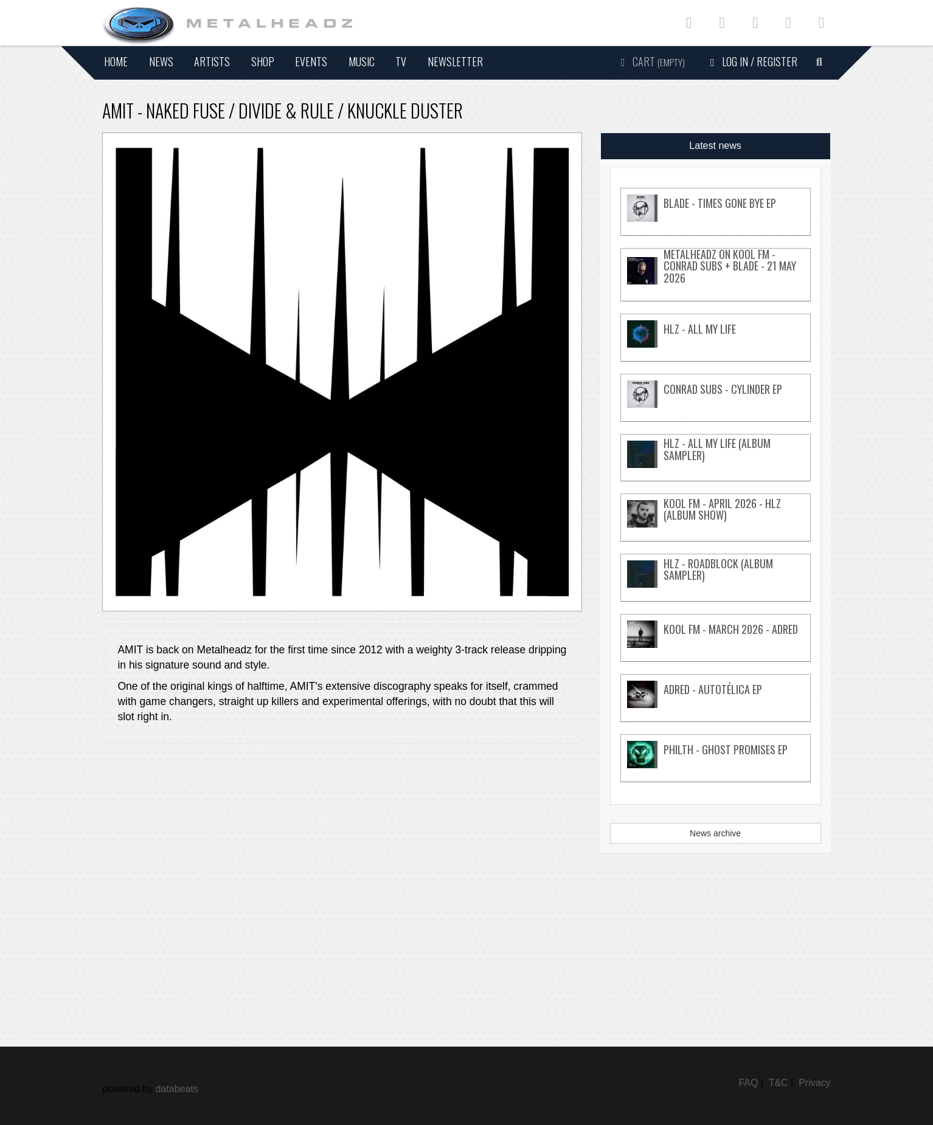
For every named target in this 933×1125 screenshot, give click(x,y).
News (161, 61)
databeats (177, 1089)
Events (311, 61)
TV (400, 61)
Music (362, 61)
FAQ (748, 1083)
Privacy (814, 1083)
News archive (715, 833)
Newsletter (455, 61)
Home (116, 61)
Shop (262, 61)
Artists (212, 61)
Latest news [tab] (715, 145)
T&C (778, 1083)
